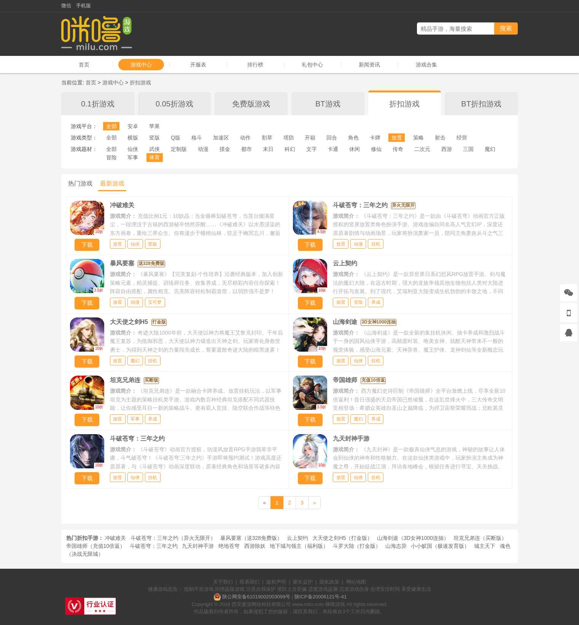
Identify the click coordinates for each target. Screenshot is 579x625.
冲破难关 (115, 538)
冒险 (111, 157)
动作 (245, 138)
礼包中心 (312, 65)
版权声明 (276, 582)
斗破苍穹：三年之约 (154, 546)
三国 (468, 149)
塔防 (288, 138)
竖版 (154, 138)
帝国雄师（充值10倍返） (96, 546)
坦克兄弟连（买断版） (480, 538)
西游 (446, 149)
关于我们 (223, 582)
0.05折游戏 (174, 104)
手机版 (83, 5)
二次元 (422, 149)
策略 (418, 138)
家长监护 (303, 582)
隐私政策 (329, 582)
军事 (132, 157)
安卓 (132, 126)
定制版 (179, 149)
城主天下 (484, 546)
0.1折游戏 (98, 104)
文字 (311, 149)
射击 (440, 138)
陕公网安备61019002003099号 (256, 597)
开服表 (198, 65)
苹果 (154, 126)
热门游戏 (80, 183)
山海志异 (396, 546)
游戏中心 (141, 65)
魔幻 (490, 149)
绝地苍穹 (229, 546)
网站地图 (356, 582)
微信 (66, 5)
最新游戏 (112, 183)
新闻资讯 (369, 65)
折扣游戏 (140, 82)
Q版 (175, 138)
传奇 (398, 149)
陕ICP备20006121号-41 (320, 597)
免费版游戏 (251, 104)
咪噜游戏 (335, 604)
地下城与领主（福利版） (299, 546)
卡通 (333, 149)
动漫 (203, 149)
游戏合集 (426, 65)
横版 (132, 138)
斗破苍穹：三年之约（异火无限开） (173, 538)
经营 (462, 138)
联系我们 (249, 582)
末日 (268, 149)
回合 (331, 138)
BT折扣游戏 (481, 104)
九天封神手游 (198, 546)
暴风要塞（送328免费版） (251, 538)
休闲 (354, 149)
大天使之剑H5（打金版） (342, 538)
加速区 (221, 138)
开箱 (310, 138)
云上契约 (297, 538)
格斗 (196, 138)
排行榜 (255, 65)
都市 (246, 149)
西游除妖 (255, 546)
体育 (154, 157)
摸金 (225, 149)
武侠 (154, 149)
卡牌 (375, 138)
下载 (87, 244)
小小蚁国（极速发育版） (440, 546)
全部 (111, 126)
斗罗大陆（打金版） (357, 546)
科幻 (290, 149)
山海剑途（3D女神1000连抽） (413, 538)
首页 (84, 65)
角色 (353, 138)
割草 (267, 138)
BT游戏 (327, 104)
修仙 (376, 149)
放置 (396, 138)
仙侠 (132, 149)
